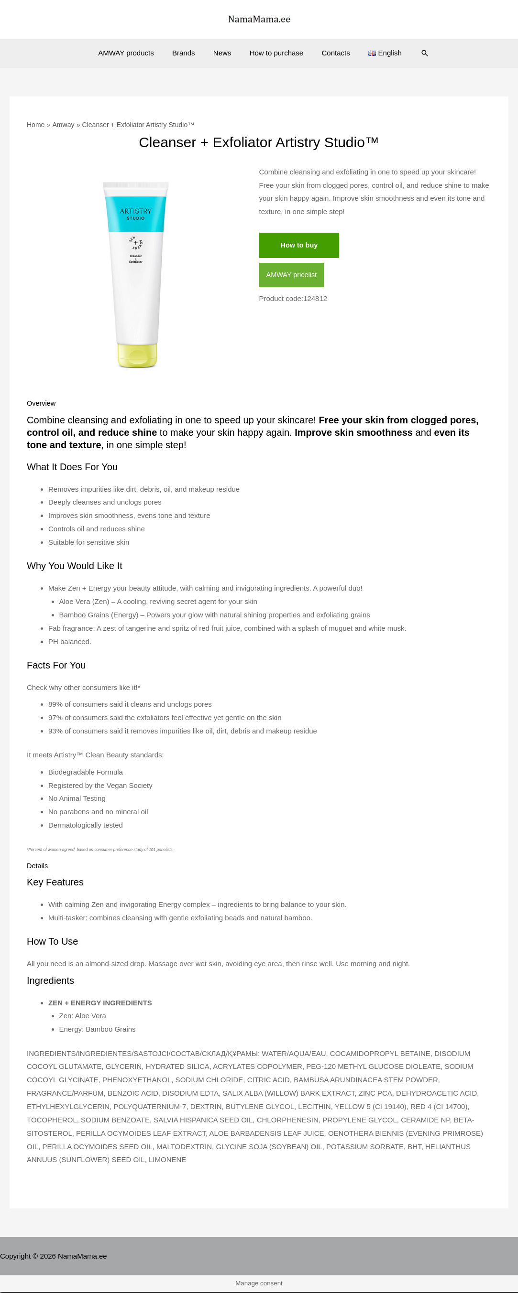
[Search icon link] (412, 53)
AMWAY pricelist (292, 275)
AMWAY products (136, 53)
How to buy (300, 245)
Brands (189, 53)
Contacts (330, 53)
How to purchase (275, 53)
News (224, 53)
